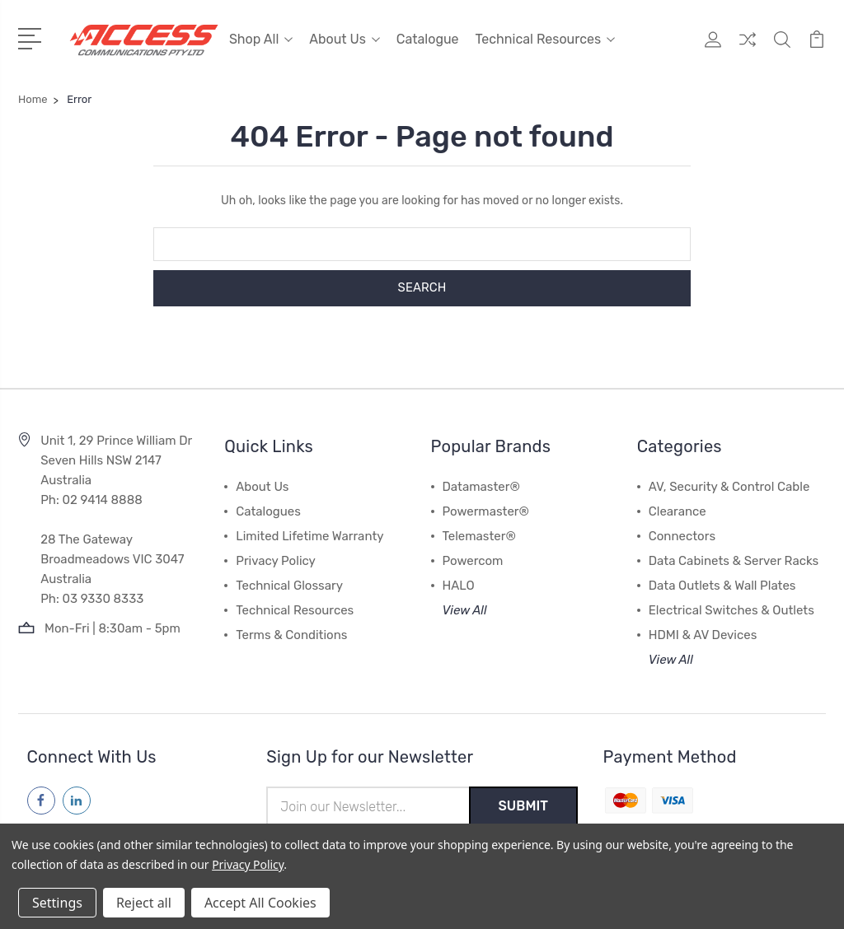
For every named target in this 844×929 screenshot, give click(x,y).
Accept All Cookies (260, 903)
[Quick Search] (782, 49)
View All (465, 609)
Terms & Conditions (291, 634)
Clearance (677, 510)
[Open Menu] (32, 37)
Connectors (682, 535)
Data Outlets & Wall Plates (722, 584)
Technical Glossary (289, 584)
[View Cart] (817, 49)
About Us (344, 39)
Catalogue (427, 39)
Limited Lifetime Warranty (309, 535)
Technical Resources (546, 39)
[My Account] (713, 49)
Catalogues (268, 510)
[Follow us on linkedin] (77, 800)
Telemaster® (479, 535)
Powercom (473, 560)
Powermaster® (486, 510)
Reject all (143, 903)
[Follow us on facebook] (41, 800)
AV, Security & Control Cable (729, 486)
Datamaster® (481, 486)
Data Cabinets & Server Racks (733, 560)
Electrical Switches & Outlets (731, 609)
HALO (459, 584)
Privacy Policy (276, 560)
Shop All (261, 39)
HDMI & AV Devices (703, 634)
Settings (57, 903)
